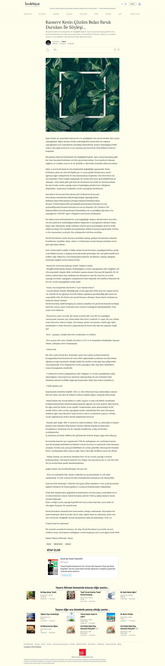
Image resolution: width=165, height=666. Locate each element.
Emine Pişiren (56, 41)
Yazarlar (37, 644)
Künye (119, 644)
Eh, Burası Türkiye (126, 614)
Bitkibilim (55, 43)
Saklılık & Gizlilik (81, 644)
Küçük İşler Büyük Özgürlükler (72, 559)
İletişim (49, 644)
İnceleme (83, 14)
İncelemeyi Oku (66, 575)
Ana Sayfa (28, 14)
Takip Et (64, 41)
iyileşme (68, 544)
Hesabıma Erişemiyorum (61, 644)
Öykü (96, 14)
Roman (108, 14)
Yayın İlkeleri (92, 644)
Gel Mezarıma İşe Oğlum (49, 626)
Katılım (43, 644)
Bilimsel (42, 14)
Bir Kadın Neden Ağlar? (128, 592)
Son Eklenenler (28, 644)
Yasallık (72, 644)
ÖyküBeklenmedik (85, 632)
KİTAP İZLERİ (135, 14)
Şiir (119, 14)
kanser (49, 544)
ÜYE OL (133, 4)
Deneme (56, 14)
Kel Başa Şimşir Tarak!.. (48, 592)
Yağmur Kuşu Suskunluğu (49, 614)
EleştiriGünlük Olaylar (86, 620)
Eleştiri (69, 14)
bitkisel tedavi (58, 544)
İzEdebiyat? (100, 644)
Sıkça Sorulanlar (111, 644)
